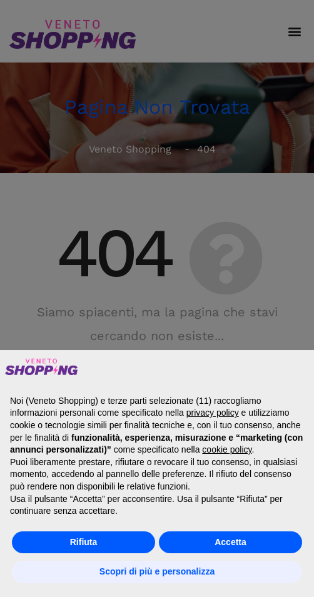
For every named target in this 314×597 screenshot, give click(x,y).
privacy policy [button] (212, 413)
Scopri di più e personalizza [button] (157, 571)
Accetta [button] (230, 542)
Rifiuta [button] (84, 542)
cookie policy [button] (226, 449)
